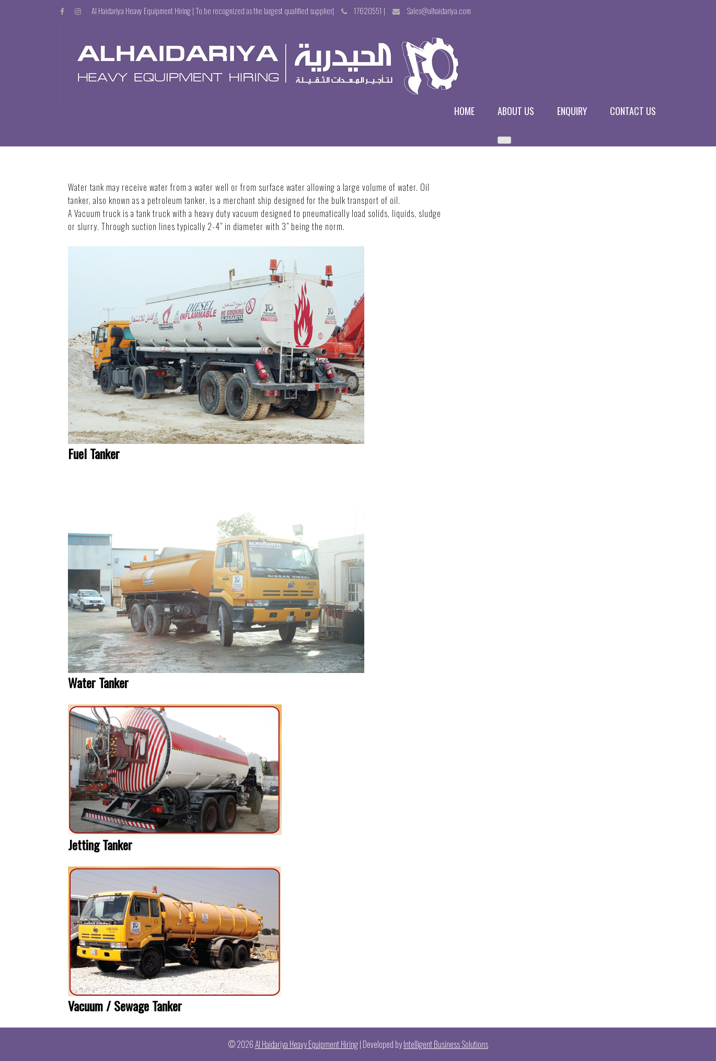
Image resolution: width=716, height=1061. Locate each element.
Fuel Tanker (94, 453)
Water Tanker (98, 682)
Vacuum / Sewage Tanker (125, 1005)
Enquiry (572, 111)
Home (464, 111)
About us (516, 111)
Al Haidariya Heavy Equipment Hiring (306, 1044)
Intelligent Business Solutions (445, 1044)
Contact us (633, 111)
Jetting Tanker (100, 844)
